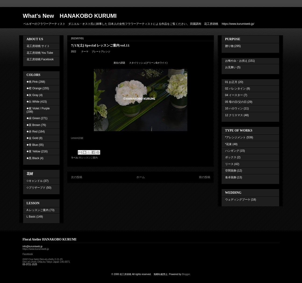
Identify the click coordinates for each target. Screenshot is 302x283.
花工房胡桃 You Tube (40, 52)
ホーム (140, 177)
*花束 (228, 144)
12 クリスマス (234, 115)
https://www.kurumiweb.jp (36, 249)
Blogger (186, 274)
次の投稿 (76, 177)
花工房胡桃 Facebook (40, 59)
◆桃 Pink (32, 81)
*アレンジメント (235, 137)
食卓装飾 (230, 177)
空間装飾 (230, 170)
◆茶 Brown (33, 125)
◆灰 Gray (33, 95)
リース (229, 164)
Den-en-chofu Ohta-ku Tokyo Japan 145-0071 (46, 262)
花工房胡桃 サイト (38, 46)
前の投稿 (204, 177)
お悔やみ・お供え (236, 60)
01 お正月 (231, 82)
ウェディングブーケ (237, 199)
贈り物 (229, 46)
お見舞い (230, 67)
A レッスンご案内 (88, 157)
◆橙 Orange (34, 88)
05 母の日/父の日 (236, 102)
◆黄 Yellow (33, 151)
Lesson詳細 (77, 138)
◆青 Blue (32, 145)
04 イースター (234, 95)
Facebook (28, 254)
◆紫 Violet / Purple (38, 108)
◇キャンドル (35, 181)
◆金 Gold (32, 138)
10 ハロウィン (234, 108)
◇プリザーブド (36, 187)
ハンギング (232, 150)
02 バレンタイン (235, 88)
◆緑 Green (33, 118)
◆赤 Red (32, 131)
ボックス (230, 157)
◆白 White (33, 101)
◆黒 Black (33, 158)
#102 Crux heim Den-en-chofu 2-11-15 (43, 259)
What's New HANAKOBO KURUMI (70, 16)
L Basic (31, 216)
